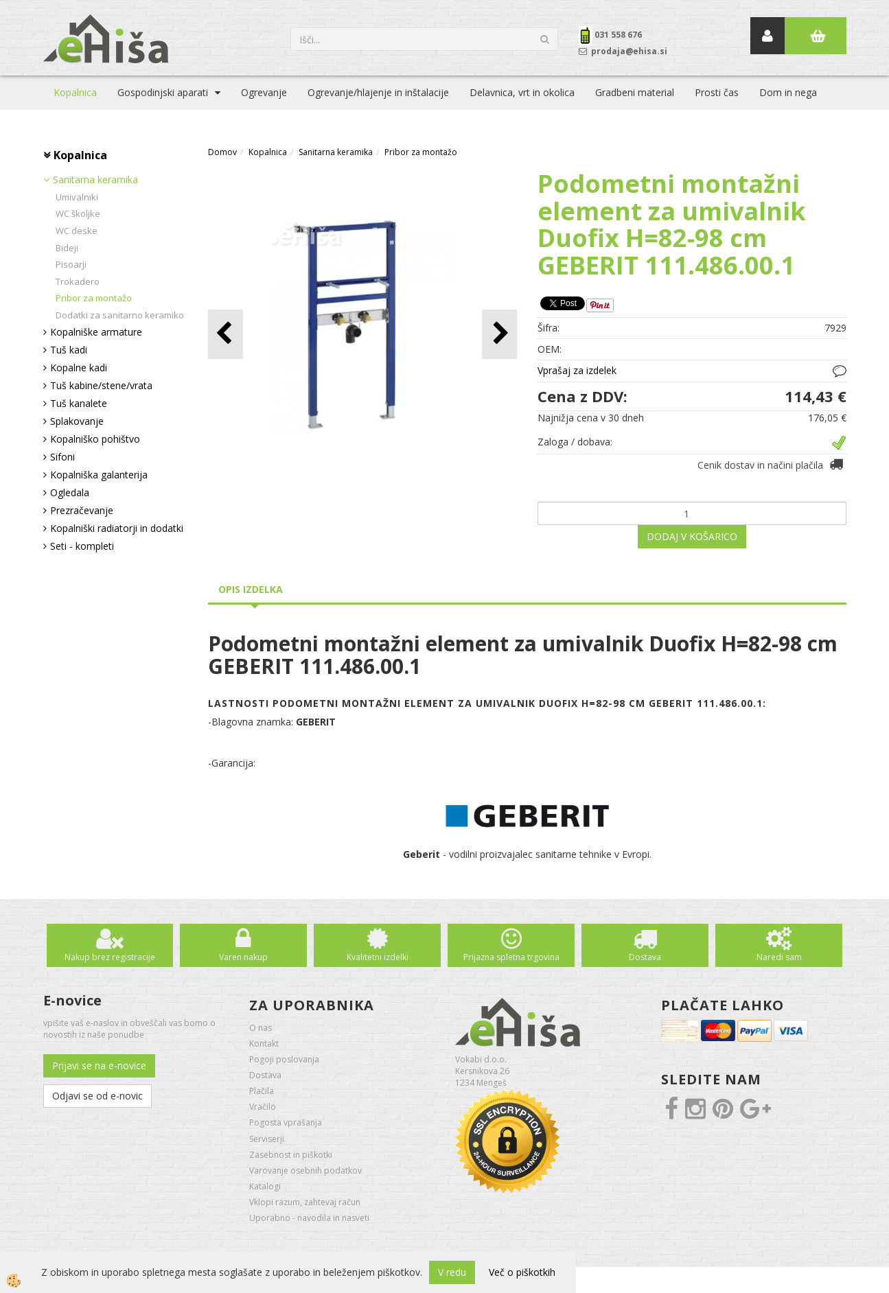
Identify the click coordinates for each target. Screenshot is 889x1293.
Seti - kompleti (82, 545)
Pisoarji (71, 264)
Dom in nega (788, 92)
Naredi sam (779, 957)
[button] (499, 334)
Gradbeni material (634, 92)
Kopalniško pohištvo (95, 438)
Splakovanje (77, 421)
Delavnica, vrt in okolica (522, 92)
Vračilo (262, 1107)
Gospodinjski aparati (162, 92)
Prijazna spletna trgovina (511, 957)
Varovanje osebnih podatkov (305, 1170)
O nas (260, 1028)
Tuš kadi (68, 349)
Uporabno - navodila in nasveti (309, 1218)
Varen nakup (243, 957)
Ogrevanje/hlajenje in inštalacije (378, 92)
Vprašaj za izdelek (577, 370)
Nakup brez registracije (110, 957)
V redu (452, 1272)
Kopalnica (75, 92)
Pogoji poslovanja (284, 1059)
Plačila (261, 1091)
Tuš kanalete (78, 403)
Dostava (645, 957)
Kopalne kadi (78, 367)
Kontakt (264, 1043)
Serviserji (266, 1139)
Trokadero (78, 281)
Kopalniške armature (96, 331)
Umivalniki (77, 197)
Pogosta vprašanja (285, 1122)
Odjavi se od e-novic (97, 1095)
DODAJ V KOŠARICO (692, 536)
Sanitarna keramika (95, 179)
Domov (222, 152)
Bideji (67, 248)
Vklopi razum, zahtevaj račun (304, 1202)
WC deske (76, 230)
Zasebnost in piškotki (290, 1155)
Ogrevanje (264, 92)
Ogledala (69, 492)
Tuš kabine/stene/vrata (101, 385)
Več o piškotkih (522, 1272)
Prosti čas (717, 92)
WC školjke (78, 213)
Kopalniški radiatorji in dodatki (116, 528)
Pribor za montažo (94, 298)
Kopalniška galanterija (99, 474)
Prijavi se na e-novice (99, 1065)
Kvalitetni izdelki (377, 957)
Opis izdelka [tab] (250, 589)
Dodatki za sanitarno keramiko (120, 315)
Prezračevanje (81, 510)
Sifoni (62, 456)
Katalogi (265, 1186)
